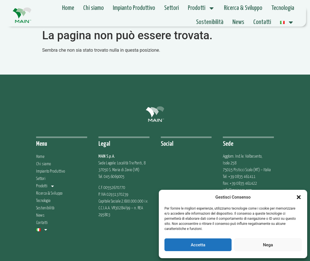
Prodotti (201, 8)
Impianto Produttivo (134, 8)
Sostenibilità (209, 22)
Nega (268, 244)
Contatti (262, 22)
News (238, 22)
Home (68, 8)
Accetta (198, 244)
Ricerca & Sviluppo (243, 8)
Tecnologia (282, 8)
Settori (171, 8)
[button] (299, 197)
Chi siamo (93, 8)
